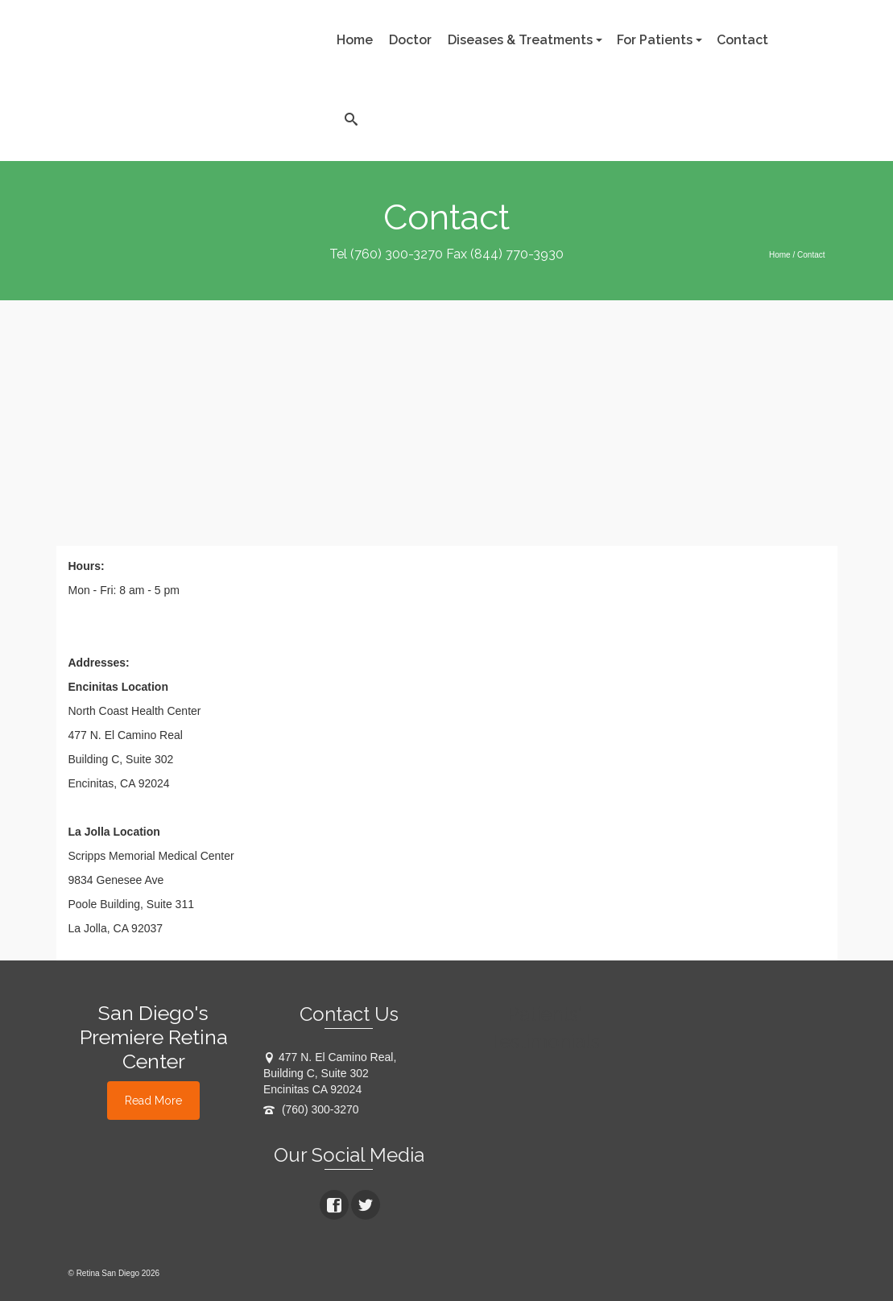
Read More (153, 1100)
